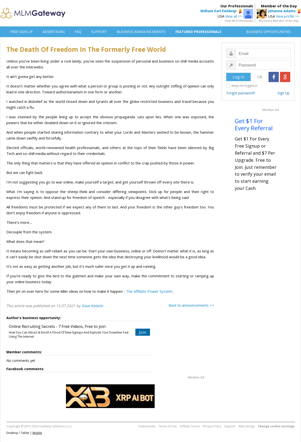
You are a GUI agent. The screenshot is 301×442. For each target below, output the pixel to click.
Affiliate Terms (190, 426)
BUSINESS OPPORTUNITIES (268, 31)
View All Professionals (239, 20)
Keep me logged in (245, 86)
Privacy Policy (212, 426)
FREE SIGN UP (21, 31)
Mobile (37, 433)
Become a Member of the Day (279, 20)
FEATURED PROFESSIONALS (198, 31)
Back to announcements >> (191, 305)
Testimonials (146, 426)
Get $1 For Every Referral (254, 124)
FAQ (78, 31)
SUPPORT (99, 31)
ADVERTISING (54, 31)
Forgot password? (240, 93)
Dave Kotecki (92, 305)
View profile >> (287, 16)
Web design (246, 426)
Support (230, 426)
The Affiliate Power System (149, 291)
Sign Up (284, 93)
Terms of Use (167, 426)
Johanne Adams (282, 11)
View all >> (233, 16)
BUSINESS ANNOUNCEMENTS (141, 31)
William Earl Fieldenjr (218, 11)
